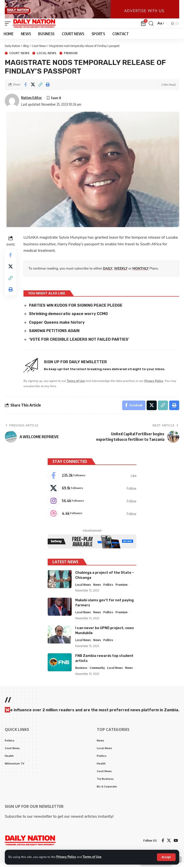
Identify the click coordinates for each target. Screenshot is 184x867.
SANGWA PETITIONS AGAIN (54, 335)
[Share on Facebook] (25, 88)
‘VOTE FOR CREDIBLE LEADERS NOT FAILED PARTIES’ (79, 343)
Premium (71, 57)
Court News (19, 57)
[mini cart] (143, 27)
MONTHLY (140, 272)
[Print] (47, 88)
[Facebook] (92, 479)
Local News (46, 57)
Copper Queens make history (57, 326)
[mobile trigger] (9, 27)
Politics (108, 588)
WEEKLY (120, 272)
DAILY (108, 272)
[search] (151, 27)
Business (81, 671)
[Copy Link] (40, 88)
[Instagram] (92, 505)
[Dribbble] (92, 517)
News (97, 588)
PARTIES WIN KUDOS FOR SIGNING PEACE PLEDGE (75, 309)
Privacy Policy (66, 857)
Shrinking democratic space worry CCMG (68, 318)
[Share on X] (32, 88)
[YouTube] (175, 844)
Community (97, 671)
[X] (92, 492)
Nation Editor (31, 101)
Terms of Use (92, 857)
